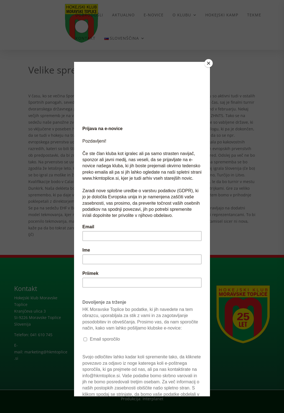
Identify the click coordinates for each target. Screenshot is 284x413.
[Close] (208, 63)
